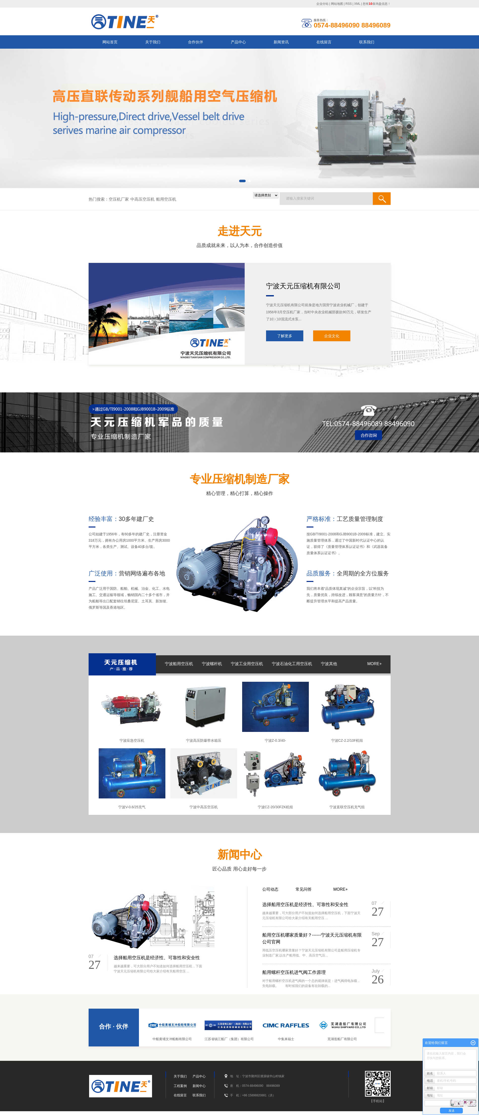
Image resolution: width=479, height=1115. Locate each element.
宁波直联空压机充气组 (347, 807)
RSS (349, 4)
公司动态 (270, 889)
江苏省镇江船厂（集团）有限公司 (230, 1039)
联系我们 (366, 42)
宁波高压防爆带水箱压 (203, 740)
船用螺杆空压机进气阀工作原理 (294, 972)
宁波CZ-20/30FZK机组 (275, 807)
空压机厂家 (119, 199)
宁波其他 (329, 664)
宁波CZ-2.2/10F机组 (347, 740)
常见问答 (304, 889)
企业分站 (322, 4)
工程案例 (180, 1086)
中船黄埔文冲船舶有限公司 (174, 1039)
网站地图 (337, 4)
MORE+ (374, 664)
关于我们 (152, 42)
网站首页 (110, 42)
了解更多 (284, 336)
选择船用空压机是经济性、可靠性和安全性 (157, 957)
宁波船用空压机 (179, 664)
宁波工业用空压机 (247, 664)
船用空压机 (166, 199)
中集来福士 (288, 1039)
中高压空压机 (142, 199)
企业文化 (331, 336)
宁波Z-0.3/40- (275, 740)
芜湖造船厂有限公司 (344, 1039)
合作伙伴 (195, 42)
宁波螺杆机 (212, 664)
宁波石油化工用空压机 (292, 664)
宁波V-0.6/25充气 (131, 807)
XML (357, 4)
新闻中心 (199, 1086)
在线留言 (323, 42)
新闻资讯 (281, 42)
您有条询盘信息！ (376, 4)
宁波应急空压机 (132, 740)
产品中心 (238, 42)
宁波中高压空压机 (204, 807)
